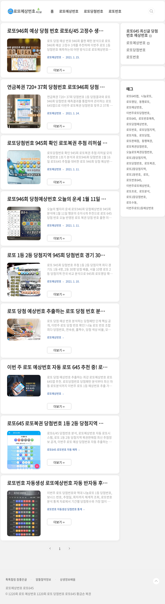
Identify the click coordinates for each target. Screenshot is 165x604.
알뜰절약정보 (43, 579)
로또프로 (131, 191)
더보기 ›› (58, 70)
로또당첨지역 (147, 129)
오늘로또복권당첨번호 (139, 152)
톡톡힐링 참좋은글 (16, 579)
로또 (145, 174)
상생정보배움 (67, 579)
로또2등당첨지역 (136, 169)
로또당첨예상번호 (136, 124)
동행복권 (147, 141)
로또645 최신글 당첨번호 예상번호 (142, 33)
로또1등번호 (133, 174)
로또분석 (144, 191)
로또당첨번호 (93, 11)
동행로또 (144, 101)
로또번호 (114, 11)
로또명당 (131, 101)
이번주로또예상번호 (138, 185)
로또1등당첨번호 (136, 197)
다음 (69, 548)
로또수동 (131, 202)
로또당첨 (144, 135)
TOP (156, 581)
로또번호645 (133, 180)
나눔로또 (146, 96)
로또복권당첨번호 (136, 146)
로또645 (131, 118)
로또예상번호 (68, 11)
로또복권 (149, 163)
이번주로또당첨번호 (138, 113)
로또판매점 (132, 141)
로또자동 (131, 135)
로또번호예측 (146, 118)
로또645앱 (132, 96)
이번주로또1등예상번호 (140, 208)
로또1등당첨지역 (136, 157)
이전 (50, 548)
